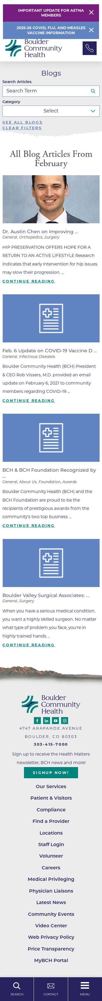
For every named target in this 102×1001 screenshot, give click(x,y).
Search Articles (16, 82)
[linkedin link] (46, 720)
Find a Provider (51, 821)
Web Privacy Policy (51, 937)
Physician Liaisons (51, 891)
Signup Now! (51, 773)
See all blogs (22, 122)
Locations (51, 833)
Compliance (51, 809)
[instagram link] (64, 720)
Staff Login (51, 844)
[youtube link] (55, 720)
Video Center (51, 925)
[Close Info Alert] (91, 30)
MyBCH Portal (51, 960)
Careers (51, 867)
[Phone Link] (90, 48)
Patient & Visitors (51, 798)
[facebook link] (37, 720)
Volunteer (51, 856)
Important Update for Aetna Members (51, 13)
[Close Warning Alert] (91, 13)
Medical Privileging (51, 879)
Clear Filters (22, 128)
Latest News (51, 902)
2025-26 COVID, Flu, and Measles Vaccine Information (51, 30)
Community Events (51, 914)
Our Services (51, 786)
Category (11, 102)
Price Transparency (51, 949)
